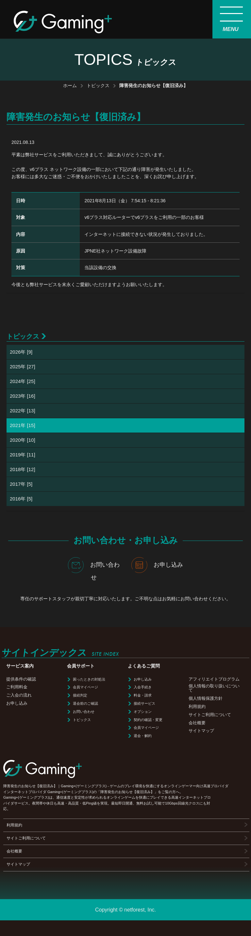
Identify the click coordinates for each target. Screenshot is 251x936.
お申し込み (157, 565)
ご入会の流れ (19, 695)
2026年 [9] (21, 352)
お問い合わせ (94, 569)
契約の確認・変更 (148, 720)
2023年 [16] (22, 396)
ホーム (70, 85)
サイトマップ (201, 731)
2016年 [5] (21, 498)
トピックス (98, 85)
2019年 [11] (22, 454)
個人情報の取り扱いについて (214, 688)
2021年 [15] (22, 425)
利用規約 (197, 706)
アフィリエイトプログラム (214, 679)
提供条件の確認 (21, 679)
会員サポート (80, 666)
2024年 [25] (22, 381)
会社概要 (197, 723)
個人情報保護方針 (206, 698)
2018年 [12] (22, 469)
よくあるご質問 (144, 666)
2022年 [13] (22, 410)
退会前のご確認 (85, 703)
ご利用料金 (16, 687)
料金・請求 (143, 695)
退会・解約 (143, 736)
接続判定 (80, 695)
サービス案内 (20, 666)
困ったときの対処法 (89, 679)
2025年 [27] (22, 366)
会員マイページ (85, 687)
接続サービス (144, 703)
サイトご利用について (210, 715)
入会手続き (143, 687)
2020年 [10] (22, 440)
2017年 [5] (21, 484)
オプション (143, 712)
